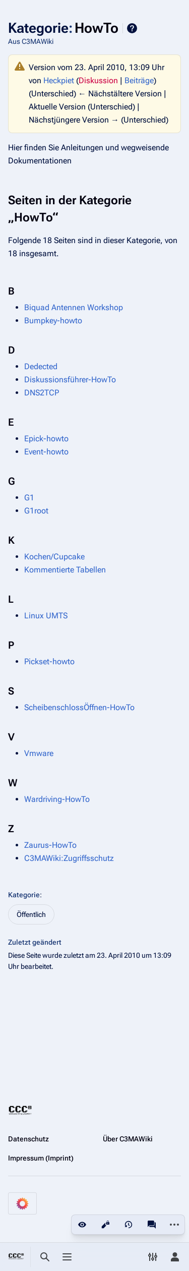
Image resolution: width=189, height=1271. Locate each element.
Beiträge (139, 80)
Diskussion (98, 80)
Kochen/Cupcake (54, 556)
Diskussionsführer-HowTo (70, 379)
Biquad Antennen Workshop (73, 307)
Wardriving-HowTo (57, 799)
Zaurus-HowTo (50, 845)
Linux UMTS (46, 615)
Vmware (38, 753)
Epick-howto (46, 438)
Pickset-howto (49, 661)
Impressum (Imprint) (41, 1158)
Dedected (40, 366)
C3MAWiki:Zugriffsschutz (69, 858)
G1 (29, 497)
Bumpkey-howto (53, 320)
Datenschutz (28, 1139)
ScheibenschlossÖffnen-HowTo (79, 707)
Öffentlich (31, 914)
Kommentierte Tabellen (65, 569)
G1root (36, 510)
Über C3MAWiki (128, 1139)
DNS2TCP (41, 392)
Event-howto (46, 451)
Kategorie (24, 895)
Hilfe (132, 28)
